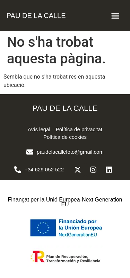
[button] (115, 15)
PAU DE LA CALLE (36, 15)
